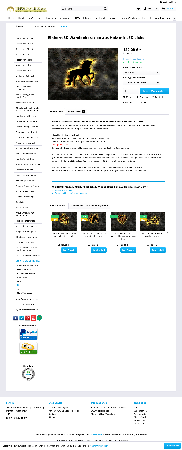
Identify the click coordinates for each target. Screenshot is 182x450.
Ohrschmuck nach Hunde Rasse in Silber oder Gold (27, 109)
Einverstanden (172, 445)
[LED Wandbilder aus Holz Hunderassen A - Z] (95, 18)
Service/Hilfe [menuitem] (167, 2)
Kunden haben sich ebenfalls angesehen (89, 205)
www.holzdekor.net (100, 410)
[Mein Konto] (151, 8)
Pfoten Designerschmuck (27, 81)
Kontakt (52, 414)
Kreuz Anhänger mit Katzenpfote (25, 214)
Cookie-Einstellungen (58, 407)
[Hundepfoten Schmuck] (57, 18)
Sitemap (52, 417)
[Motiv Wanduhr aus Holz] (133, 18)
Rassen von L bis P (24, 60)
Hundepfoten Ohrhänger (27, 116)
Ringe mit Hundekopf (25, 143)
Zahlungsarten (140, 410)
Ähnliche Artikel (57, 205)
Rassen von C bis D (24, 49)
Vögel (19, 289)
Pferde (20, 285)
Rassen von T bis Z (24, 70)
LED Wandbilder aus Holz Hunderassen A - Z (27, 249)
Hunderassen (23, 277)
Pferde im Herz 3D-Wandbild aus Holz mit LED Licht (123, 236)
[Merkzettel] (138, 8)
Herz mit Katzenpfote (25, 220)
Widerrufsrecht (140, 417)
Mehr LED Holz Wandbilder (103, 414)
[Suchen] (105, 8)
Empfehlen (158, 97)
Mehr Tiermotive (24, 293)
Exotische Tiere (24, 269)
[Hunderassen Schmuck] (30, 18)
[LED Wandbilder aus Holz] (163, 18)
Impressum (139, 423)
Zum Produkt (69, 250)
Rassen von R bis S (24, 65)
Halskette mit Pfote (24, 169)
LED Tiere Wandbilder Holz (28, 261)
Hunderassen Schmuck (26, 38)
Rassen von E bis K (24, 54)
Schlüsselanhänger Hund (27, 148)
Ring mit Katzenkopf (25, 196)
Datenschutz (139, 420)
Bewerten (143, 97)
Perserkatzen (22, 207)
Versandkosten (140, 414)
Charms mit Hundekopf (26, 132)
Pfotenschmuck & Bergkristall (24, 88)
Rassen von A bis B (24, 43)
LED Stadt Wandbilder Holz (28, 255)
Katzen (20, 281)
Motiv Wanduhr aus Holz (27, 299)
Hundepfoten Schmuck (26, 159)
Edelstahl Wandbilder (25, 242)
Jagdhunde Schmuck (25, 76)
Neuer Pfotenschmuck (26, 153)
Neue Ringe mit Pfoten (26, 180)
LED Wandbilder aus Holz (27, 304)
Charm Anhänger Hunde (27, 126)
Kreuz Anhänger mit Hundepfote (25, 96)
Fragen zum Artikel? (62, 190)
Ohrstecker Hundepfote (26, 121)
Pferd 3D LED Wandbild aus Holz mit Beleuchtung (93, 235)
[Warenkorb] (168, 8)
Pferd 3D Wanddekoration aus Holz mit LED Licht (64, 235)
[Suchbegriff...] (84, 8)
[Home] (11, 18)
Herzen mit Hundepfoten (27, 175)
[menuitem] (84, 8)
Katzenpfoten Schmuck (26, 226)
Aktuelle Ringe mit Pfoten (27, 186)
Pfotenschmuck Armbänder (28, 164)
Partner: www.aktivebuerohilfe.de (64, 410)
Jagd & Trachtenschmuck (27, 309)
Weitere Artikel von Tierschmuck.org (69, 193)
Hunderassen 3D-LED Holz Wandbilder (108, 407)
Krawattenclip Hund (25, 102)
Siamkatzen (21, 202)
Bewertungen (76, 111)
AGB (135, 407)
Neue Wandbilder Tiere (27, 265)
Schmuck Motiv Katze (25, 191)
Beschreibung (56, 111)
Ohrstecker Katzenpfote (26, 237)
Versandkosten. (97, 434)
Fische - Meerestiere (26, 273)
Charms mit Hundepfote (27, 137)
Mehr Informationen (99, 445)
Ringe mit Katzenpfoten (26, 231)
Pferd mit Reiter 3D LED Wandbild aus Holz (152, 235)
